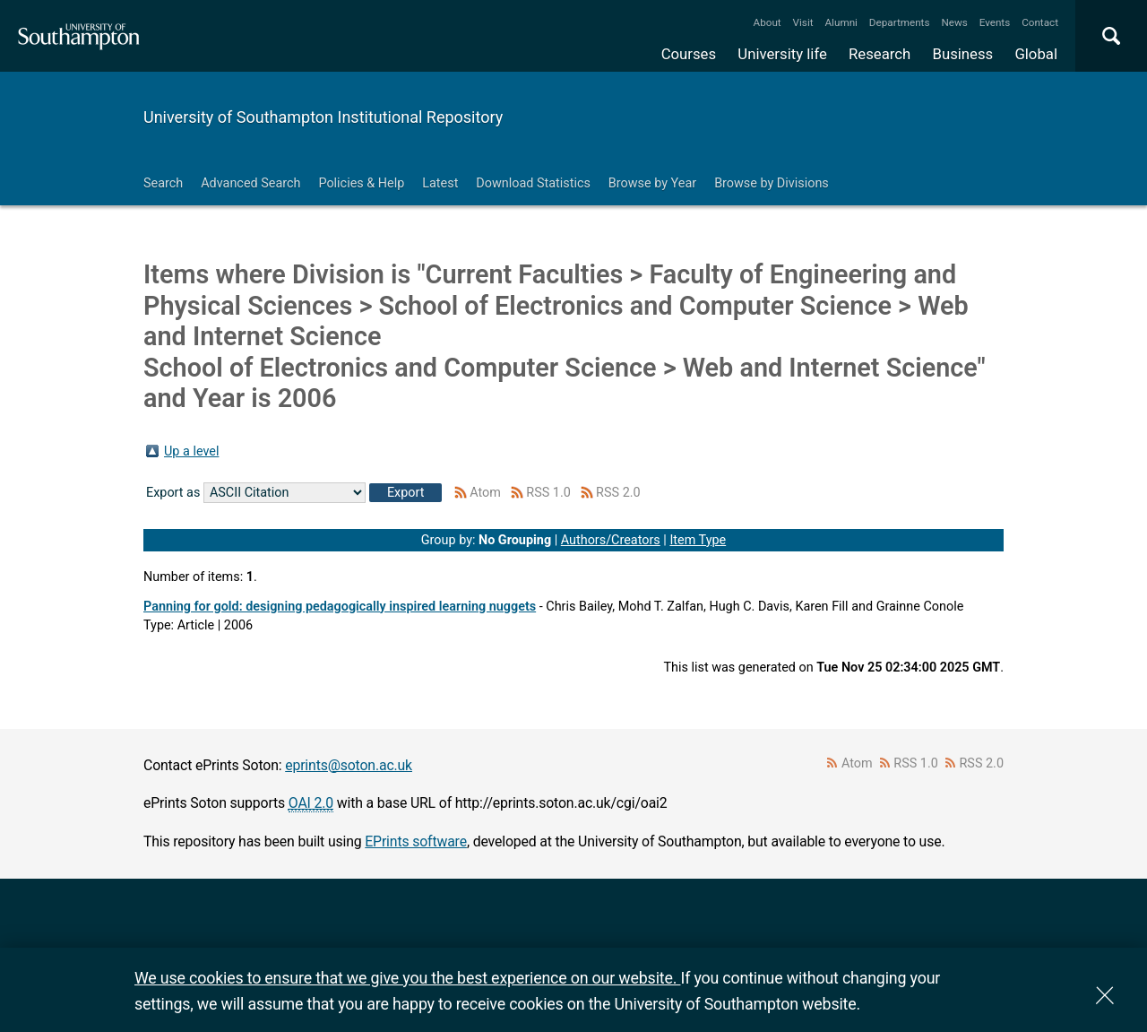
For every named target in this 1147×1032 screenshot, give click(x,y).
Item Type (697, 540)
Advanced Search (250, 183)
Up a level (191, 451)
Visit (803, 22)
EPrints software (416, 841)
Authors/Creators (610, 540)
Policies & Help (361, 183)
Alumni (840, 22)
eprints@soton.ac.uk (348, 765)
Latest (440, 183)
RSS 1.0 (548, 492)
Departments (899, 22)
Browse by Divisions (771, 183)
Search (163, 183)
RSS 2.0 (618, 492)
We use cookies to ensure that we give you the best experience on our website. (407, 977)
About (767, 22)
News (954, 22)
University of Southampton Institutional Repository (323, 117)
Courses (688, 54)
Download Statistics (533, 183)
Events (995, 22)
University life (782, 54)
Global (1035, 54)
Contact (1040, 22)
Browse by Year (652, 183)
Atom (485, 492)
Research (879, 54)
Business (963, 54)
